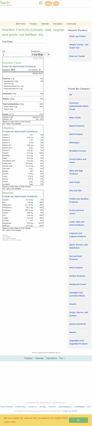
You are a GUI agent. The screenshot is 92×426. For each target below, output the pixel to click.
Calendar (45, 24)
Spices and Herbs (77, 324)
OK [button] (78, 420)
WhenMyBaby (79, 407)
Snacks (72, 304)
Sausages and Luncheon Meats (77, 294)
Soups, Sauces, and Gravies (78, 314)
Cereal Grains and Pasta (77, 160)
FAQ (89, 407)
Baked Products (76, 126)
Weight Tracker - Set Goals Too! (78, 46)
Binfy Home (20, 24)
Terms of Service (6, 407)
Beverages (74, 142)
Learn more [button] (10, 422)
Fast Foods (74, 182)
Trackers (33, 24)
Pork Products (76, 268)
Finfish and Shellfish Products (79, 200)
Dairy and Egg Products (76, 172)
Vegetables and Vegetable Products (78, 342)
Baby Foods (75, 117)
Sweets (72, 332)
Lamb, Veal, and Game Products (76, 223)
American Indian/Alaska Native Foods (78, 106)
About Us (52, 407)
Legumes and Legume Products (77, 234)
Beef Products (76, 134)
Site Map (43, 407)
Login (48, 3)
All (70, 95)
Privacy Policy (20, 407)
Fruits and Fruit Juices (76, 212)
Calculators (57, 24)
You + (62, 358)
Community (71, 24)
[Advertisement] (46, 14)
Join (56, 3)
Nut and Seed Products (75, 257)
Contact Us (33, 407)
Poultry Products (77, 276)
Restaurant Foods (77, 284)
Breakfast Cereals (77, 151)
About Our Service (71, 411)
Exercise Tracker (77, 56)
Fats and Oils (75, 190)
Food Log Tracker (77, 36)
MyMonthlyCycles (65, 407)
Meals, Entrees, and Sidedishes (78, 246)
